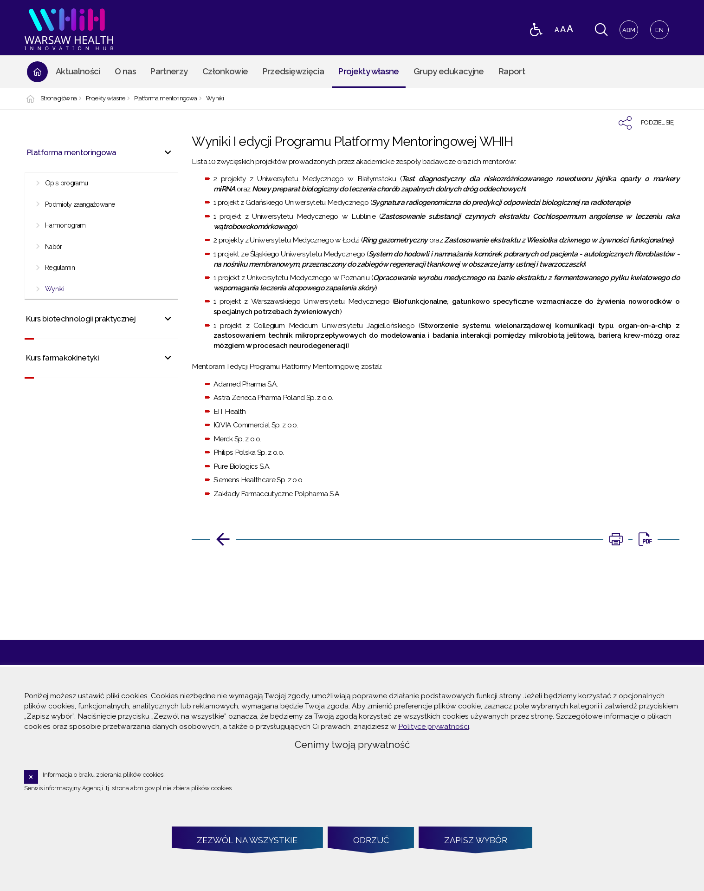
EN (657, 27)
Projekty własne (105, 99)
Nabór (53, 246)
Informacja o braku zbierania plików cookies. (104, 774)
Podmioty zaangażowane (80, 204)
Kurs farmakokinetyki (62, 357)
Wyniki (215, 99)
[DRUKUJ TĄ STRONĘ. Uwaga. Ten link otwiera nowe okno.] (615, 539)
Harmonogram (65, 225)
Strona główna (58, 99)
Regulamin (60, 267)
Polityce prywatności (433, 726)
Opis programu (66, 183)
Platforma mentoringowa (165, 99)
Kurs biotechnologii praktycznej (81, 318)
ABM (627, 27)
